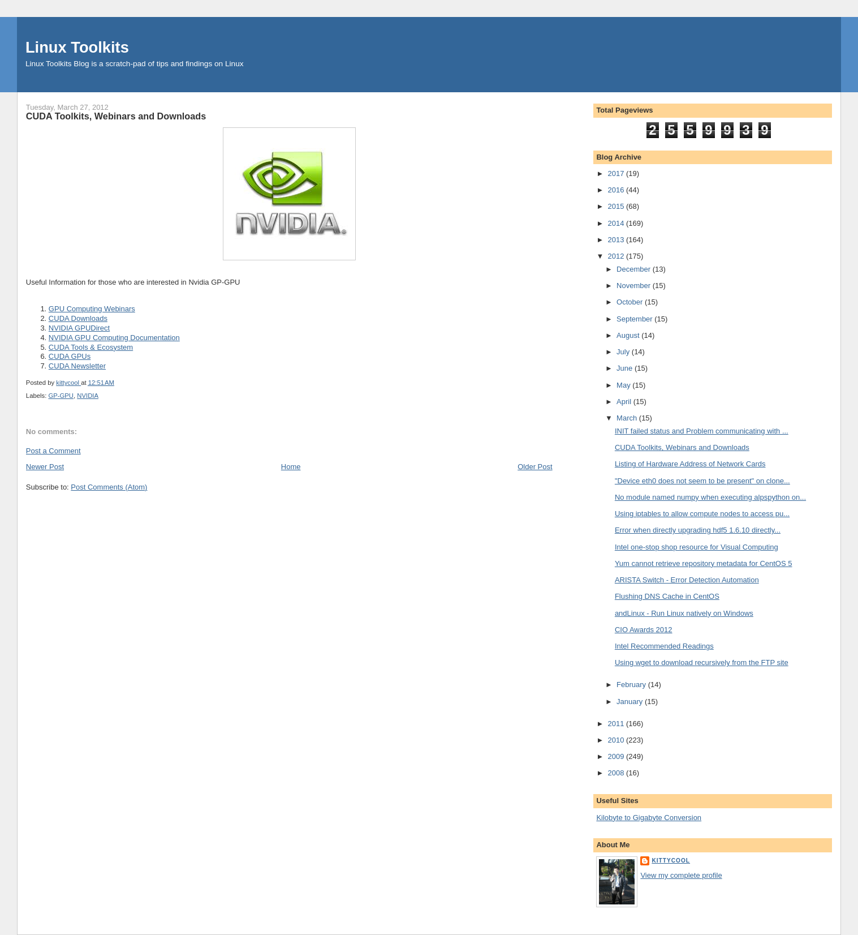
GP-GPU (61, 395)
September (635, 319)
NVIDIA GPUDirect (79, 328)
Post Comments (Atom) (109, 487)
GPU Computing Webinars (92, 308)
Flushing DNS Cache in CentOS (667, 596)
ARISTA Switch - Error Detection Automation (687, 580)
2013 (616, 239)
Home (291, 466)
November (634, 285)
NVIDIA (87, 395)
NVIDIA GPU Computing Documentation (114, 337)
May (624, 385)
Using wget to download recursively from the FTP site (701, 662)
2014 (616, 223)
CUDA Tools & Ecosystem (91, 347)
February (632, 684)
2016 (616, 190)
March (627, 418)
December (634, 269)
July (624, 352)
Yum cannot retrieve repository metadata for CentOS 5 (703, 563)
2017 (616, 173)
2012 (616, 256)
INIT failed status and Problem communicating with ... (701, 431)
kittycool (671, 860)
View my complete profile (681, 875)
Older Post (535, 466)
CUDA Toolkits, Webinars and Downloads (682, 447)
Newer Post (45, 466)
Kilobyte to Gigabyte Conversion (648, 817)
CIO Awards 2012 (643, 629)
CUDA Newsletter (77, 366)
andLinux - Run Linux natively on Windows (684, 613)
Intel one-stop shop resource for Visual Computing (696, 547)
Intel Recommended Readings (664, 646)
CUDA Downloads (78, 318)
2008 (616, 773)
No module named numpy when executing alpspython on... (710, 497)
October (630, 302)
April (624, 401)
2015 (616, 206)
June (625, 368)
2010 (616, 740)
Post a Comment (53, 451)
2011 (616, 723)
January (630, 701)
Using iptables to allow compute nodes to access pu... (702, 513)
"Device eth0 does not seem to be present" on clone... (702, 481)
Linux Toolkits (77, 47)
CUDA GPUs (69, 356)
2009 (616, 756)
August (628, 335)
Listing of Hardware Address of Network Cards (690, 464)
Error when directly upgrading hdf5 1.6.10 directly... (698, 530)
